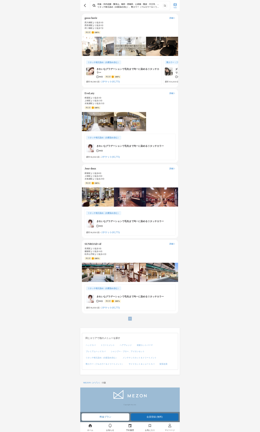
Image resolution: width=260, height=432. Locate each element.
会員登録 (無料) (155, 417)
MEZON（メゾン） (92, 383)
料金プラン (105, 417)
